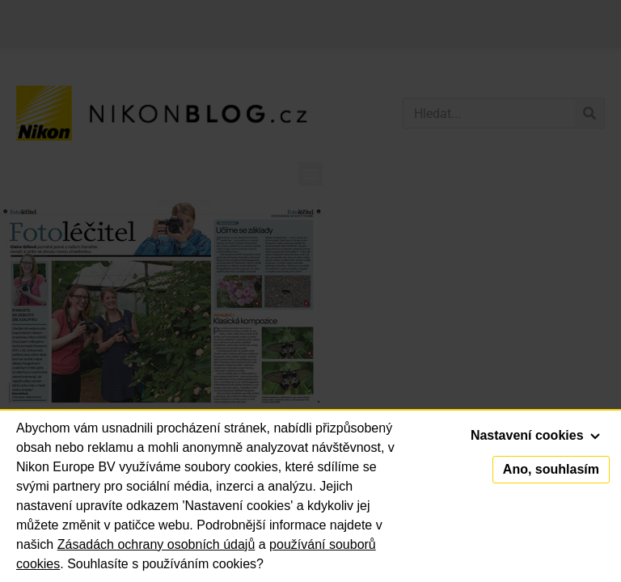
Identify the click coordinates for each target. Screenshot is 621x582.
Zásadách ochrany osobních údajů (156, 544)
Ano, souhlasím (551, 469)
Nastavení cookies (535, 435)
